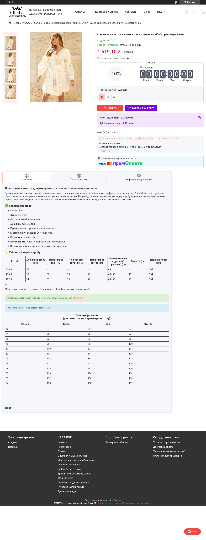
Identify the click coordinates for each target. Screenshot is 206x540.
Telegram (13, 447)
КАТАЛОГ (80, 11)
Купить (112, 107)
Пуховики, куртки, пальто (71, 487)
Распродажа (64, 447)
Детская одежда (67, 491)
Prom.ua (117, 500)
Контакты (131, 11)
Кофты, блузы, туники (69, 469)
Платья (36, 23)
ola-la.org (78, 298)
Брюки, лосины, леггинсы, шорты (75, 473)
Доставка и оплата (106, 11)
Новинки (62, 442)
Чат (192, 531)
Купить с (143, 107)
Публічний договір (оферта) (168, 455)
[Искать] (186, 12)
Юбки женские (65, 478)
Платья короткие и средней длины (61, 23)
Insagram (12, 442)
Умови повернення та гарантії (169, 451)
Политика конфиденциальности (138, 503)
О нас (147, 11)
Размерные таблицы (117, 442)
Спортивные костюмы (69, 464)
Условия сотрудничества (166, 442)
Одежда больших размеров (73, 455)
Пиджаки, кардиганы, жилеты (74, 482)
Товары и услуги (21, 23)
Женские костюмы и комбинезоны (76, 460)
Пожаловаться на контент (110, 503)
